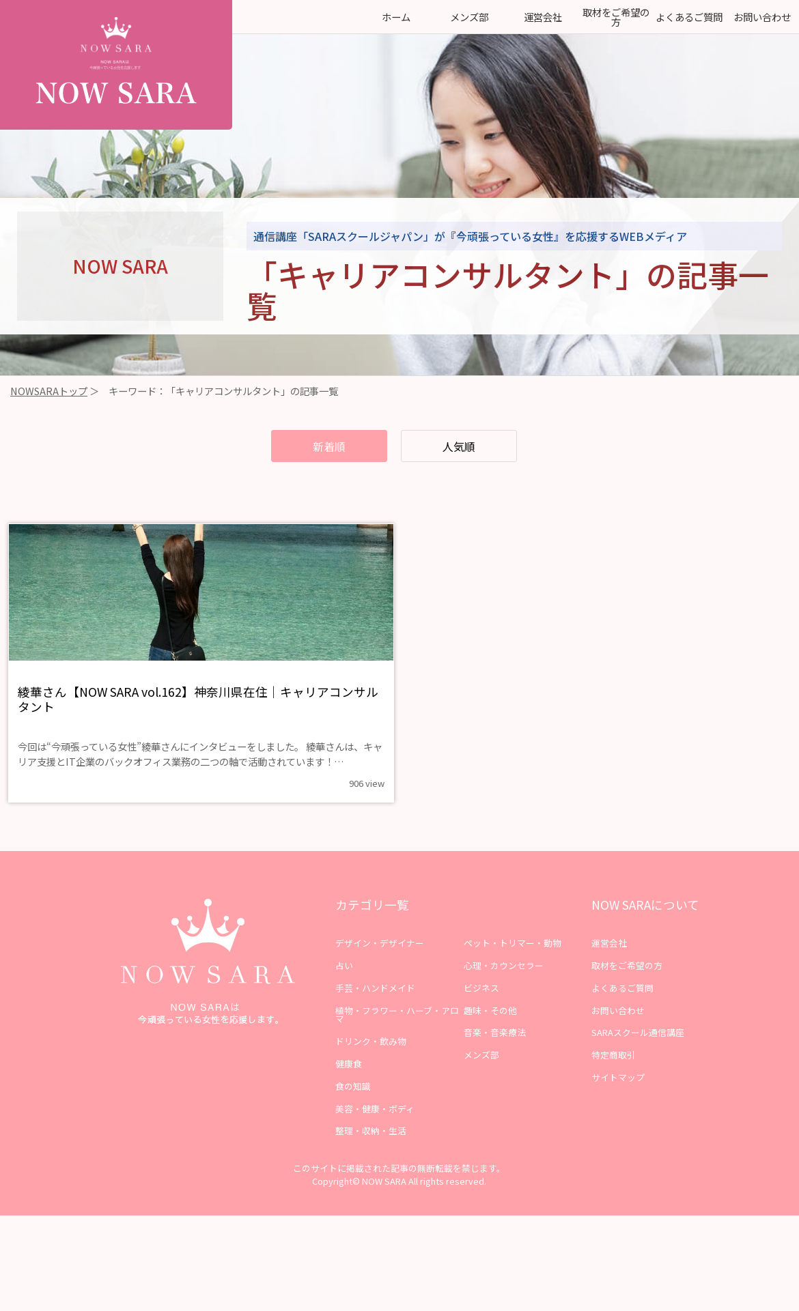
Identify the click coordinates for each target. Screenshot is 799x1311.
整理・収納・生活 (370, 1151)
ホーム (396, 17)
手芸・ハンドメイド (375, 1007)
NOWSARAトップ (48, 391)
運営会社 (543, 17)
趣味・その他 (490, 1030)
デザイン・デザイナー (379, 962)
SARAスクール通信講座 (637, 1052)
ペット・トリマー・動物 (512, 962)
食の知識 (353, 1105)
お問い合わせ (762, 17)
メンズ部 (469, 17)
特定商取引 (613, 1074)
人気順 (469, 448)
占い (344, 985)
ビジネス (481, 1007)
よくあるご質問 (689, 17)
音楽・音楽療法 (495, 1052)
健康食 (348, 1083)
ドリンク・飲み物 (370, 1060)
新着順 (317, 448)
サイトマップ (618, 1097)
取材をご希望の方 (616, 17)
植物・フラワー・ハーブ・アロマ (397, 1034)
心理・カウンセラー (504, 985)
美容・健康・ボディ (375, 1128)
